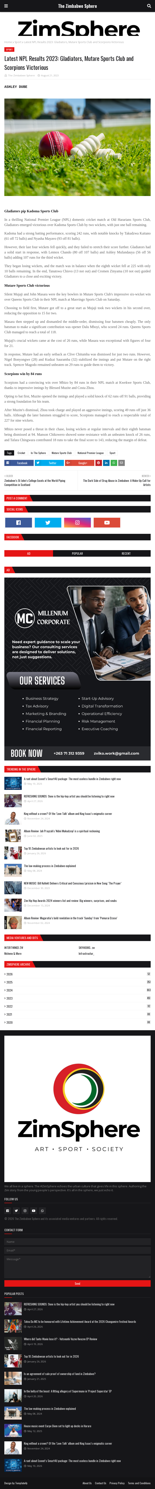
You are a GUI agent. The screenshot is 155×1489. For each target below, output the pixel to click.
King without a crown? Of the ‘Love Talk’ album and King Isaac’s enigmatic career (68, 813)
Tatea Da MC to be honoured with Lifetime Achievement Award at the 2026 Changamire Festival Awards (80, 1321)
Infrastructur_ (86, 953)
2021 (79, 1014)
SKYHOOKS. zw (87, 947)
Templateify (21, 1483)
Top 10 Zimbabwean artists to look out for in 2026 (51, 848)
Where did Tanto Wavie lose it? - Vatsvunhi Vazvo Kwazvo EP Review (60, 1339)
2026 (79, 974)
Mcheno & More (13, 953)
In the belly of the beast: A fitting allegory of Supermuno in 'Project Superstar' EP (68, 1391)
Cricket (21, 453)
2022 (79, 1006)
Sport (18, 42)
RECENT (126, 553)
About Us (87, 1483)
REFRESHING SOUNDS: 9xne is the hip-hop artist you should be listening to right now (69, 796)
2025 (79, 982)
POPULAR (77, 553)
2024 (79, 990)
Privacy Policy (117, 1483)
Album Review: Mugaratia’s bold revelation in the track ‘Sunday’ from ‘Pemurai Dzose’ (70, 918)
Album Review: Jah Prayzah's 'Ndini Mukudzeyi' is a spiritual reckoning (62, 831)
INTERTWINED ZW (13, 947)
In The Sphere (38, 453)
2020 (79, 1022)
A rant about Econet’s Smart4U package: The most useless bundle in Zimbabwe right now (72, 779)
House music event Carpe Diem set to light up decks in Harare (57, 1426)
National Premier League (91, 453)
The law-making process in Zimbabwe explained (50, 866)
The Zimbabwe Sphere (77, 6)
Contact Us (100, 1483)
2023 (79, 998)
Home (8, 42)
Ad (28, 553)
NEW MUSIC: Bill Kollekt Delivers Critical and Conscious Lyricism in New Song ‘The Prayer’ (73, 883)
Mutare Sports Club (62, 453)
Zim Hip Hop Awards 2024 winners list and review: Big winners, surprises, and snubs (70, 900)
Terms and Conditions (139, 1483)
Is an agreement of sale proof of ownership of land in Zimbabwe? (60, 1374)
